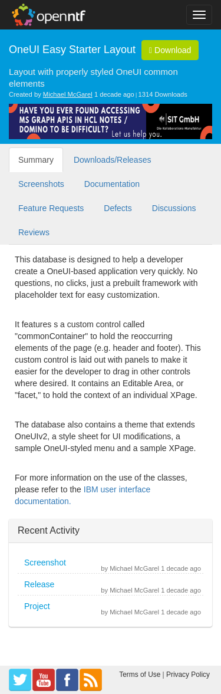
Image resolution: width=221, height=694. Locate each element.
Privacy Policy (188, 674)
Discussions (174, 208)
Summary (36, 160)
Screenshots (41, 184)
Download (170, 50)
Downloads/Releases (112, 160)
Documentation (112, 184)
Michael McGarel (68, 94)
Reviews (34, 232)
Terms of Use (139, 674)
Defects (117, 208)
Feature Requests (51, 208)
